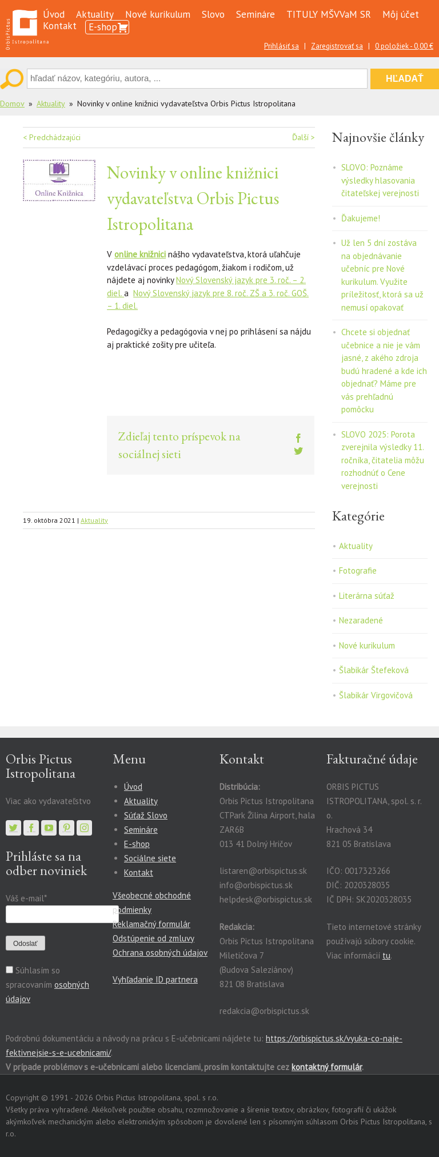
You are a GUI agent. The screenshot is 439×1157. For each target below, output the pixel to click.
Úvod (54, 14)
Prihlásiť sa (281, 46)
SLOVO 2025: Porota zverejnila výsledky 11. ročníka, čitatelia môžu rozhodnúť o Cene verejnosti (382, 460)
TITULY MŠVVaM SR (328, 14)
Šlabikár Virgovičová (376, 695)
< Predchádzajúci (52, 137)
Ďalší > (303, 137)
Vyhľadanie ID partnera (155, 979)
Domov (12, 103)
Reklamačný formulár (151, 924)
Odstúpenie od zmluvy (153, 938)
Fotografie (358, 570)
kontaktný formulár (327, 1066)
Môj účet (400, 14)
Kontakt (60, 25)
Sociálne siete (150, 858)
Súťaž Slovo (145, 815)
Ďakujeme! (360, 218)
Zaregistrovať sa (337, 46)
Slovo (213, 14)
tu (386, 955)
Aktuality (95, 14)
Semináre (255, 14)
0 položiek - (404, 46)
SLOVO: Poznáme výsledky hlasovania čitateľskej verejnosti (380, 180)
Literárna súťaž (366, 595)
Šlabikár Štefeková (374, 670)
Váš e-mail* (26, 898)
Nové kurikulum (157, 14)
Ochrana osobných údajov (160, 952)
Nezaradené (361, 620)
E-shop (103, 27)
